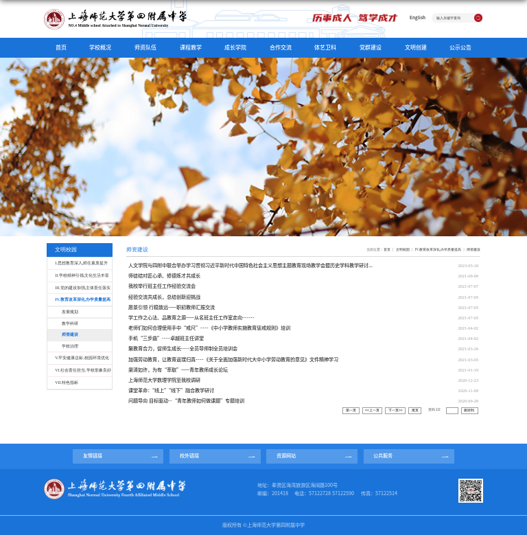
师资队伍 (145, 47)
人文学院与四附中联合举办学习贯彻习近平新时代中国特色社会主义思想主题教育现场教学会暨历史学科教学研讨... (250, 265)
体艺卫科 (325, 47)
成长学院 (235, 47)
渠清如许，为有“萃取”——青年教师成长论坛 (178, 369)
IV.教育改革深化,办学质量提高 (438, 249)
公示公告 (460, 47)
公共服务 (383, 455)
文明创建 (416, 47)
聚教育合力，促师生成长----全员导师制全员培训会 (182, 348)
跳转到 (469, 410)
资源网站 (286, 455)
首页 (61, 47)
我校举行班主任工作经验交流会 (162, 286)
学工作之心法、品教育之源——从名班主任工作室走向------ (191, 317)
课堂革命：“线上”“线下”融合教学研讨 (171, 390)
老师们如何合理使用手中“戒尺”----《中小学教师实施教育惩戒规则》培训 (209, 328)
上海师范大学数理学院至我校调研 (164, 380)
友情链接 (92, 455)
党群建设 (371, 47)
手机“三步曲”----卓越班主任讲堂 (166, 338)
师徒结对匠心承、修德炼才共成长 (164, 275)
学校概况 (100, 47)
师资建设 (473, 249)
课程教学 (191, 47)
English (417, 17)
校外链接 (189, 455)
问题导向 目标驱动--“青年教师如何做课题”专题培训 (186, 400)
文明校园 (403, 249)
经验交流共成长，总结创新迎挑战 (164, 297)
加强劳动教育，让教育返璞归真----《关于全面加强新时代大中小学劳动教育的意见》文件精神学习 (233, 359)
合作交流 (281, 47)
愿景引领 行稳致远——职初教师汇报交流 (171, 307)
